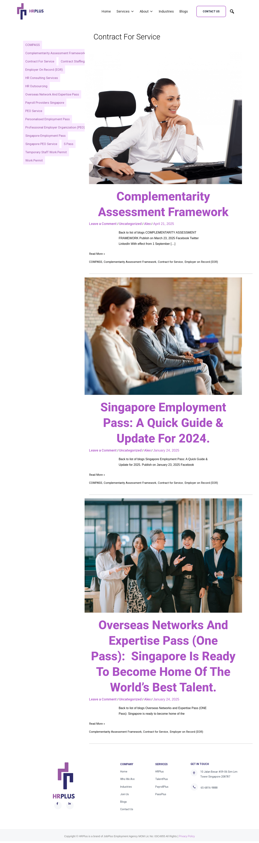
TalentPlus (161, 779)
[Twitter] (198, 800)
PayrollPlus (161, 787)
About (146, 11)
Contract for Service (175, 262)
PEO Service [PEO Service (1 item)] (33, 119)
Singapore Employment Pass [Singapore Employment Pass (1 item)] (45, 144)
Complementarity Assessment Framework (132, 262)
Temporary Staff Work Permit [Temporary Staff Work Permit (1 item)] (46, 160)
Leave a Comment (103, 224)
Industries (166, 11)
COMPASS (96, 262)
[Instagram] (203, 800)
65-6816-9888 (209, 787)
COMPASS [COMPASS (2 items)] (32, 45)
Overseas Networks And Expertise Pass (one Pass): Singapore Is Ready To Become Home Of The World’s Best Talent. (163, 656)
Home (106, 11)
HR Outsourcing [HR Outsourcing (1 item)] (36, 94)
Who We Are (127, 779)
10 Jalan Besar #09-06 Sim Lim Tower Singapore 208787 (218, 774)
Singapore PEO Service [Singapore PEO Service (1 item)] (41, 152)
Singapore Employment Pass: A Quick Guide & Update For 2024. (163, 423)
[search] (232, 11)
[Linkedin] (208, 800)
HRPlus (159, 771)
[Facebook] (193, 800)
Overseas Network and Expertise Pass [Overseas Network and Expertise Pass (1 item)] (52, 102)
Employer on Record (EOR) (206, 262)
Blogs (183, 11)
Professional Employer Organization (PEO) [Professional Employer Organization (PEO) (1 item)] (55, 135)
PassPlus (160, 795)
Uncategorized (130, 224)
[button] (211, 11)
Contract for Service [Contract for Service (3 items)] (39, 61)
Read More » (97, 253)
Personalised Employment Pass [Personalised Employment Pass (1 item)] (47, 127)
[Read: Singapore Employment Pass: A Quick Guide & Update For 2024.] (163, 336)
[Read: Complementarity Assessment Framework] (163, 118)
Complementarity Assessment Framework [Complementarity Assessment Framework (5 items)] (55, 53)
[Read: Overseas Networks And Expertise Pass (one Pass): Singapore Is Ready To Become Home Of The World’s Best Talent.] (163, 555)
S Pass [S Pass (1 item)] (69, 152)
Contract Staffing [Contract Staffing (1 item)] (37, 69)
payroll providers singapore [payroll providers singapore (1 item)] (44, 111)
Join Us (124, 795)
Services (125, 11)
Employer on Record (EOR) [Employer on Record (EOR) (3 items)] (44, 78)
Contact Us (126, 810)
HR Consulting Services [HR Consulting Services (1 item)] (41, 86)
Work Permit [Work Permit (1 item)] (34, 169)
